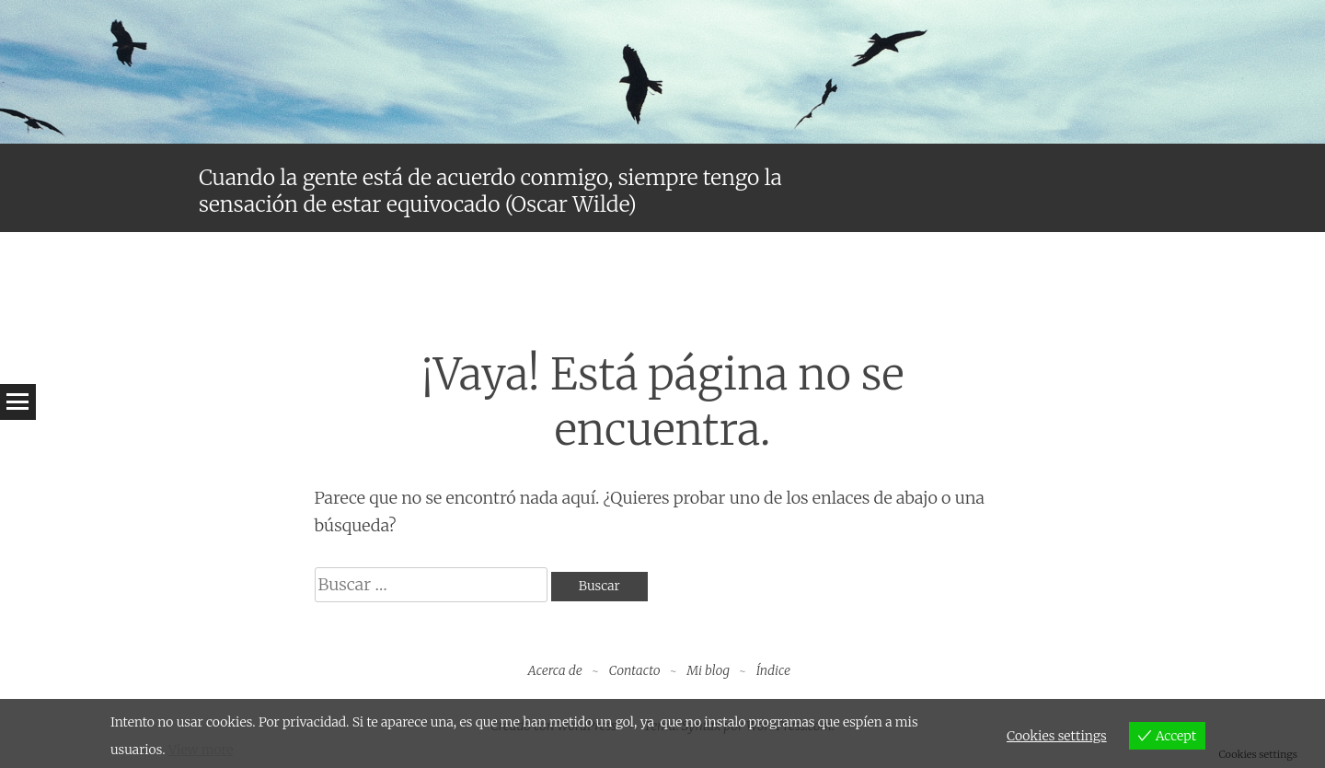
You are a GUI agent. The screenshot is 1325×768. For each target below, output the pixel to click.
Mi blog (708, 670)
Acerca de (555, 670)
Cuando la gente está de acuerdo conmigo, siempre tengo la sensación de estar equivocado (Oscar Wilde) (490, 191)
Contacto (635, 670)
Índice (773, 670)
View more (200, 749)
